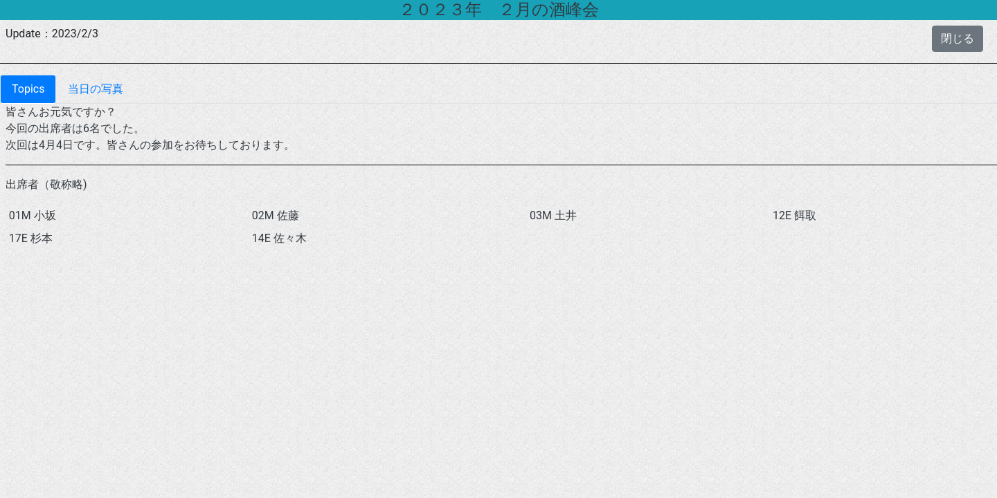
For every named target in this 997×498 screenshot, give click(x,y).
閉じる (957, 38)
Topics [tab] (28, 88)
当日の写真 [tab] (95, 88)
